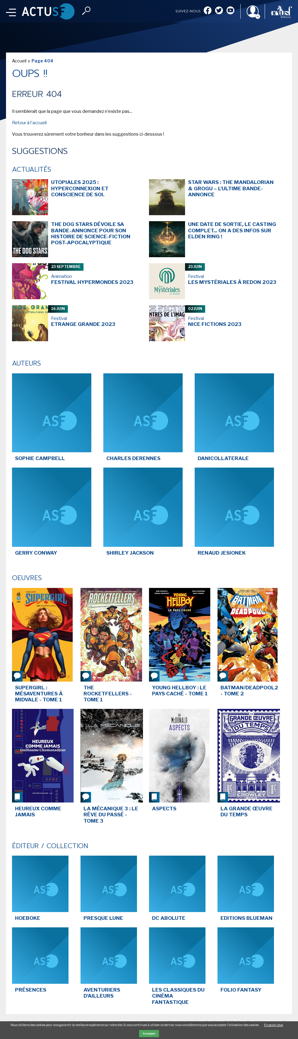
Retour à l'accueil (29, 122)
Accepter (149, 1033)
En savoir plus (273, 1025)
